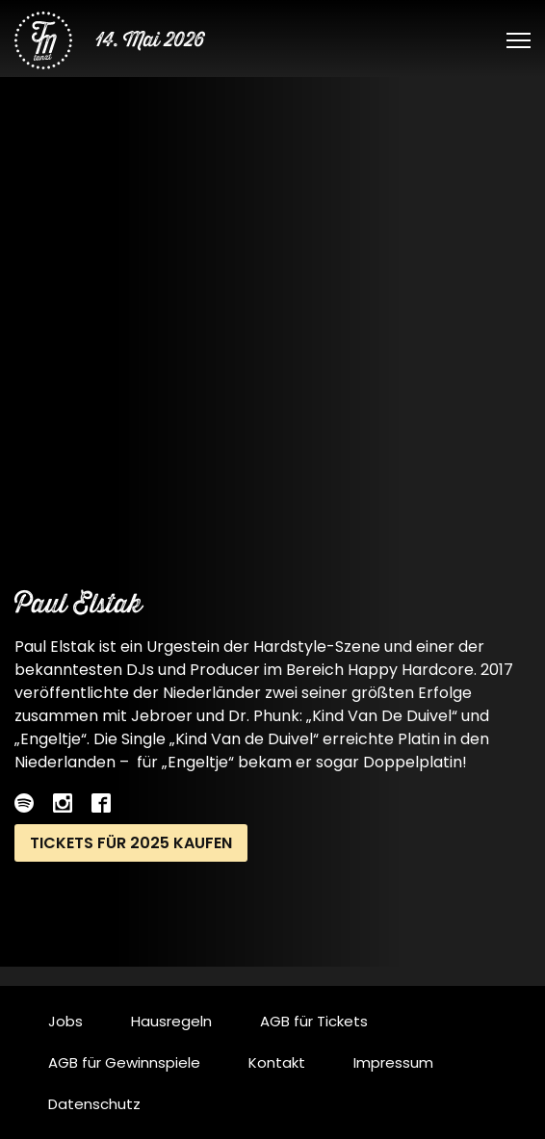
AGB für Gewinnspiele (124, 1062)
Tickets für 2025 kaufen (131, 843)
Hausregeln (171, 1021)
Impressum (393, 1062)
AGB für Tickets (314, 1021)
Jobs (65, 1021)
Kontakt (276, 1062)
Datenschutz (94, 1104)
